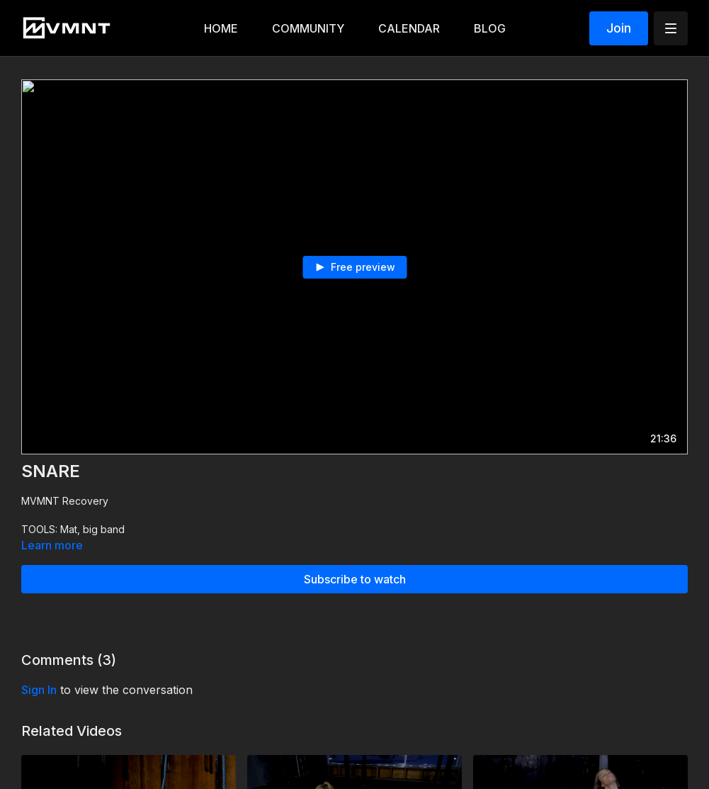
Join (618, 28)
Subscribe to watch (355, 579)
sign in (39, 690)
